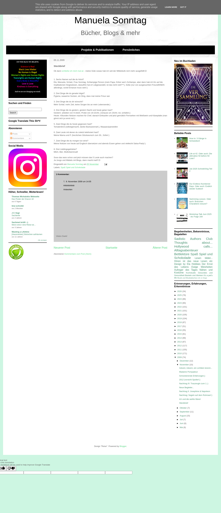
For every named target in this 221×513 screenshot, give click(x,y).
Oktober (183, 408)
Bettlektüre (181, 254)
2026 (179, 291)
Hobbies (196, 264)
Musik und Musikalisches (187, 278)
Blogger (123, 446)
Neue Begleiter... (186, 387)
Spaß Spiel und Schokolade (73, 167)
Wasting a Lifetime (20, 232)
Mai (182, 427)
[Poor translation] (11, 468)
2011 (179, 349)
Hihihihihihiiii (68, 185)
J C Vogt (16, 213)
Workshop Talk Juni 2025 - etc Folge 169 (200, 215)
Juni (182, 423)
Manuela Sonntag (110, 20)
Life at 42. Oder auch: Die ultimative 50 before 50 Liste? (200, 155)
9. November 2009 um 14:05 (78, 181)
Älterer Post (160, 247)
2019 (179, 318)
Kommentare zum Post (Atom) (77, 254)
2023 (179, 303)
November (185, 364)
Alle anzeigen (42, 240)
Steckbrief (183, 403)
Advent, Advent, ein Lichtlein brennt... (195, 368)
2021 (179, 310)
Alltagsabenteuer (186, 250)
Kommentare (17, 138)
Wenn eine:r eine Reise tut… (24, 225)
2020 (179, 314)
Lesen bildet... (204, 258)
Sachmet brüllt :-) (20, 222)
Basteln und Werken (194, 275)
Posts (14, 134)
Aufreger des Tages (186, 270)
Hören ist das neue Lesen (190, 261)
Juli (181, 419)
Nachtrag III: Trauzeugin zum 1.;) (193, 383)
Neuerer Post (62, 247)
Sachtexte (16, 215)
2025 (179, 295)
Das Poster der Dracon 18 (23, 199)
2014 (179, 338)
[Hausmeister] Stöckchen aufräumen (27, 234)
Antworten (67, 189)
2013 (179, 342)
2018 (179, 322)
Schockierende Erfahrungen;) (192, 376)
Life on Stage (202, 278)
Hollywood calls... (193, 246)
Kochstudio (191, 273)
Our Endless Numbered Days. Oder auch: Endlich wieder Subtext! (200, 186)
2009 (179, 357)
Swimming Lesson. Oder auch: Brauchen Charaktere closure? (200, 201)
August (183, 416)
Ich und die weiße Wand (189, 399)
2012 (179, 345)
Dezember (185, 361)
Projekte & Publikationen (97, 49)
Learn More (171, 7)
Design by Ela (182, 264)
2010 (179, 353)
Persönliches (131, 49)
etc (211, 261)
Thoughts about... (193, 242)
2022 (179, 307)
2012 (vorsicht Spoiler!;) (189, 380)
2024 (179, 299)
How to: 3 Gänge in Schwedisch (197, 139)
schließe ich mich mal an (73, 71)
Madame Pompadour (188, 372)
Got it (183, 7)
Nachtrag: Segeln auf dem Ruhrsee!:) (195, 395)
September (185, 412)
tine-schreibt (18, 206)
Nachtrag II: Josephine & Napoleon (194, 391)
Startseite (111, 247)
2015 (179, 334)
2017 (179, 326)
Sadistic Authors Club (193, 238)
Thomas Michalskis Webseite (25, 196)
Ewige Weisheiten (202, 267)
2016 (179, 330)
